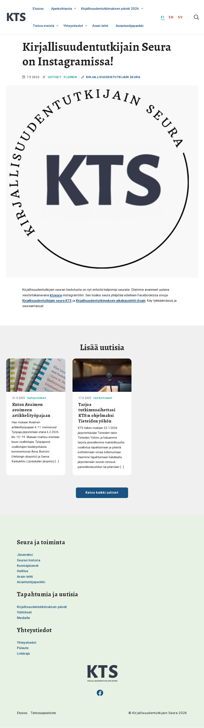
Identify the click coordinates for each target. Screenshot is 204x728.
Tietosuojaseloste (44, 713)
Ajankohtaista (61, 9)
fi (163, 17)
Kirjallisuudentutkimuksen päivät (42, 607)
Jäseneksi (25, 555)
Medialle (23, 618)
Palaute (23, 648)
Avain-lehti (100, 26)
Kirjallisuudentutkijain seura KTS (47, 301)
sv (180, 17)
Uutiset (54, 77)
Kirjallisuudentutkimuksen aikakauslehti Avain (113, 301)
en (171, 17)
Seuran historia (29, 561)
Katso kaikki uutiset (102, 493)
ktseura (56, 295)
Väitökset (24, 613)
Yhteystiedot (73, 26)
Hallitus (23, 572)
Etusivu (38, 9)
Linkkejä (23, 654)
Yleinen (70, 77)
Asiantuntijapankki (129, 26)
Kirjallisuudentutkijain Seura (114, 77)
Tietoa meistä (43, 26)
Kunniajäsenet (28, 566)
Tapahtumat (37, 397)
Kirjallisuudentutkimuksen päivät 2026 (110, 9)
